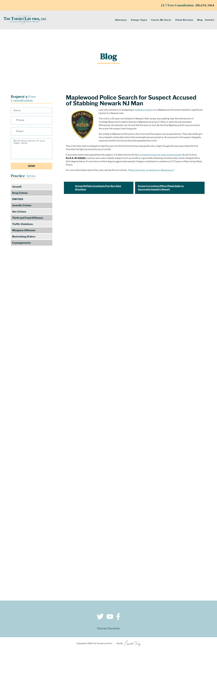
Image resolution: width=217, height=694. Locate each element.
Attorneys (121, 20)
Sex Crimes (19, 211)
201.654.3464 (204, 5)
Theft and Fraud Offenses (27, 217)
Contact (209, 20)
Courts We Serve (161, 20)
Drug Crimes (20, 192)
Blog (200, 20)
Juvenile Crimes (21, 205)
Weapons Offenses (23, 230)
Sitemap (102, 628)
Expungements (21, 242)
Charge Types (139, 20)
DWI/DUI (17, 199)
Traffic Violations (22, 224)
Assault (17, 186)
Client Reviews (184, 20)
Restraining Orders (23, 236)
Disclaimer (114, 628)
